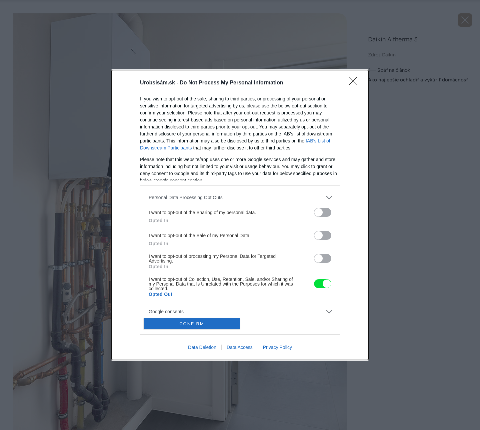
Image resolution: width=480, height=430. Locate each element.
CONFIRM (191, 323)
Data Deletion (202, 347)
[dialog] (240, 215)
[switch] (322, 212)
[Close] (355, 83)
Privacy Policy (277, 347)
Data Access (240, 347)
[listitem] (240, 197)
